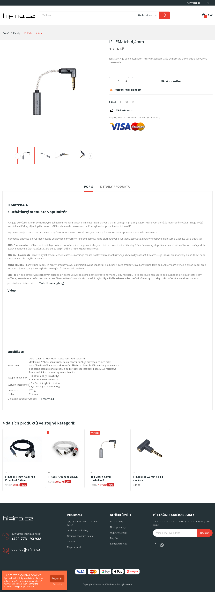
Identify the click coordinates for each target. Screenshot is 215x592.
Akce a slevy (116, 521)
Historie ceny (124, 110)
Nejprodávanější (118, 532)
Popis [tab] (88, 186)
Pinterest (133, 102)
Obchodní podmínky (77, 530)
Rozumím (57, 578)
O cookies (58, 584)
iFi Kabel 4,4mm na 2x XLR (63, 476)
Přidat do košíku (171, 81)
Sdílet (121, 102)
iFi (6, 473)
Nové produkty (118, 527)
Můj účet (114, 538)
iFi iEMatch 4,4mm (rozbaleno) (100, 478)
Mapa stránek (74, 547)
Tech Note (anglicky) (51, 283)
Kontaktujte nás (118, 543)
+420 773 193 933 (26, 539)
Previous (18, 156)
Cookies (71, 541)
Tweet (127, 102)
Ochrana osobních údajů (80, 536)
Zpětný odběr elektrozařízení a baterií (83, 523)
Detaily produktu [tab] (115, 186)
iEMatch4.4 (47, 399)
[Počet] (119, 81)
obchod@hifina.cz (25, 550)
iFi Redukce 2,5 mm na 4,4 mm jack (148, 478)
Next (90, 156)
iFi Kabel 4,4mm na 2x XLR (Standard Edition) (20, 478)
